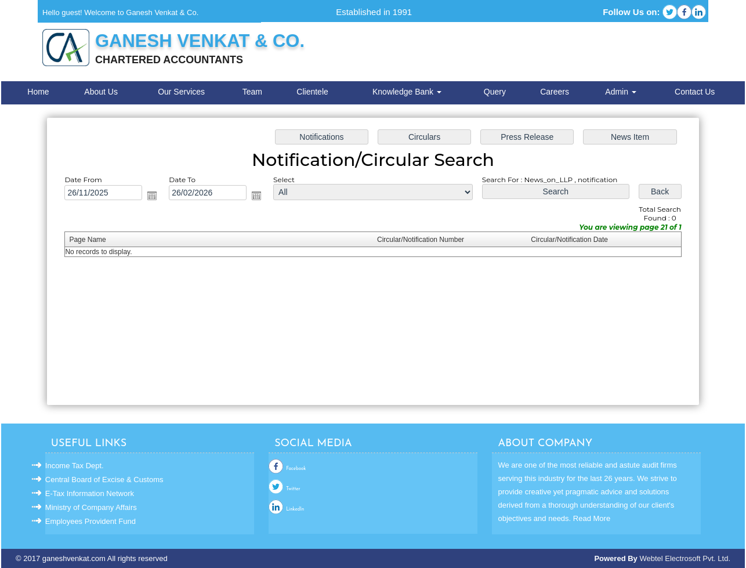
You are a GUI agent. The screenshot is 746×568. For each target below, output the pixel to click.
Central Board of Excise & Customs (104, 479)
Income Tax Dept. (74, 465)
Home (38, 91)
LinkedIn (295, 509)
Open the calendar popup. (153, 196)
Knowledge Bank (406, 91)
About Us (101, 91)
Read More (591, 518)
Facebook (296, 468)
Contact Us (695, 91)
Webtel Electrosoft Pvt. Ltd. (684, 558)
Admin (620, 91)
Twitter (293, 489)
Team (252, 91)
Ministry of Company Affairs (91, 507)
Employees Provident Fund (90, 521)
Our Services (181, 91)
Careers (554, 91)
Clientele (312, 91)
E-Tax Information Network (89, 493)
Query (495, 91)
